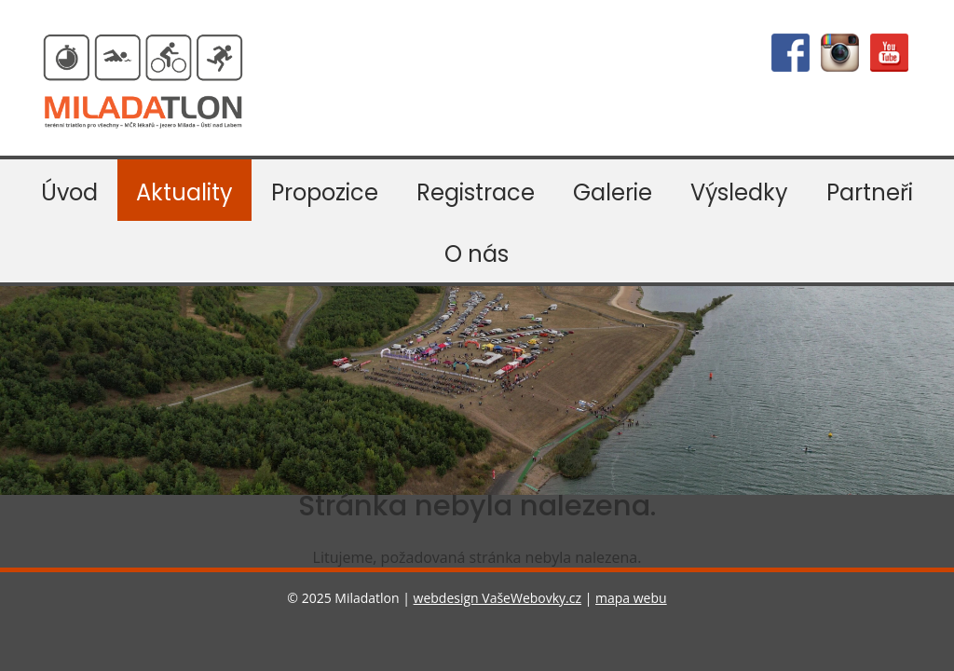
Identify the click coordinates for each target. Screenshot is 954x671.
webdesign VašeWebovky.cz (497, 598)
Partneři (869, 192)
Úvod (69, 192)
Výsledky (739, 192)
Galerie (612, 192)
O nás (476, 254)
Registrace (475, 192)
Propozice (324, 192)
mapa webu (631, 598)
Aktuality (184, 192)
